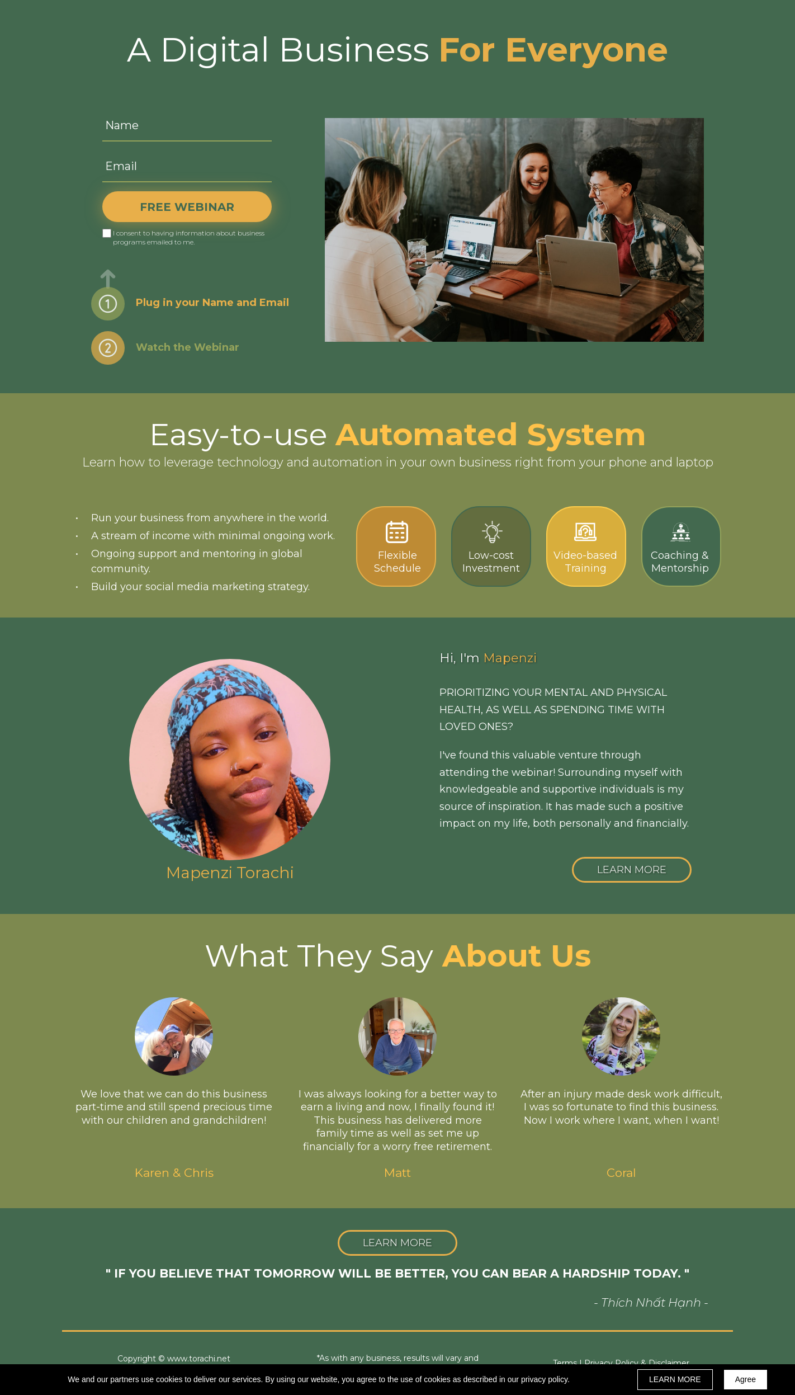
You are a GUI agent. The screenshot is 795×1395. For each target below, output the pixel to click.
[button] (632, 870)
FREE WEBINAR (187, 206)
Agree (745, 1379)
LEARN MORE (675, 1379)
